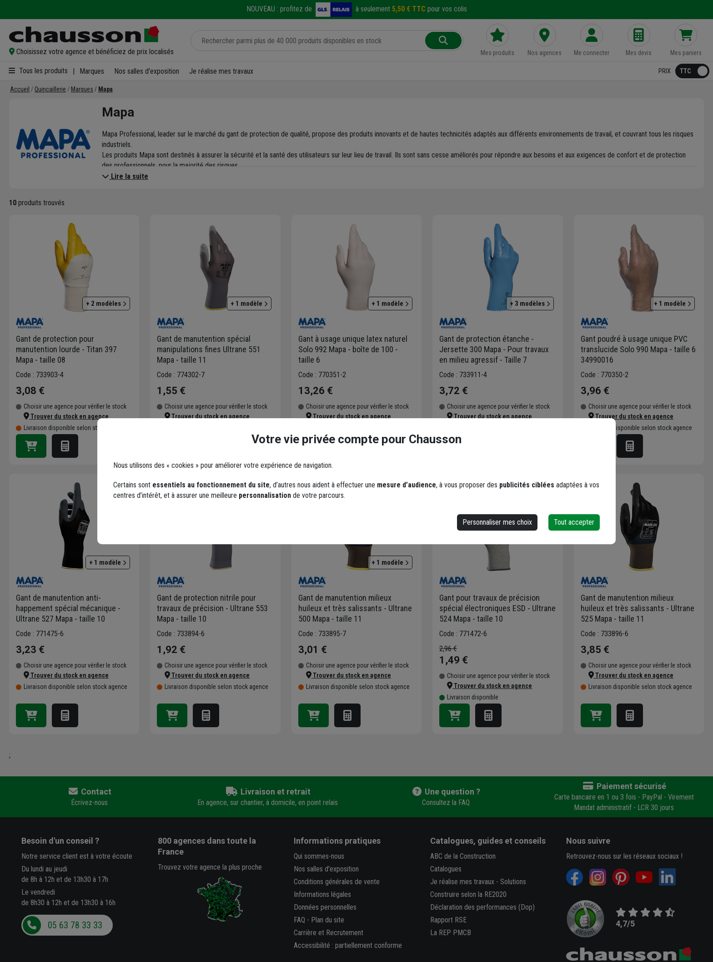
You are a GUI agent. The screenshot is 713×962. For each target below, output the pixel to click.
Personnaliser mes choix (497, 522)
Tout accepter (574, 522)
